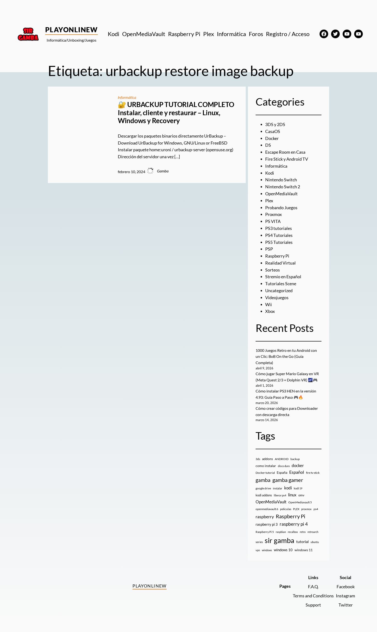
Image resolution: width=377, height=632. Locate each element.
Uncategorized (279, 290)
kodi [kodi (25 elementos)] (288, 488)
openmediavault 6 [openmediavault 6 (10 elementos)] (267, 509)
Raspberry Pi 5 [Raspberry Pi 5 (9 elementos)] (265, 532)
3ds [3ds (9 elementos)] (258, 459)
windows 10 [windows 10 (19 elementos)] (283, 550)
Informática (127, 97)
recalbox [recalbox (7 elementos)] (293, 531)
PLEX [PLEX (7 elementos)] (296, 509)
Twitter (346, 604)
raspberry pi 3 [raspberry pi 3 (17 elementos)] (267, 524)
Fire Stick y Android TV (286, 159)
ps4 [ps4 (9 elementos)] (316, 509)
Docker (272, 138)
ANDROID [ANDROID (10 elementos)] (282, 459)
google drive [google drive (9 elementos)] (263, 488)
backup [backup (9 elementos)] (295, 459)
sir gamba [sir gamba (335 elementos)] (279, 540)
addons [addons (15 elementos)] (267, 459)
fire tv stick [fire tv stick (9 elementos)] (313, 472)
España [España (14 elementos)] (282, 472)
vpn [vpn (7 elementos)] (258, 550)
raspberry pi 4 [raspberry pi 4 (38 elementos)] (294, 524)
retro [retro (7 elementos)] (303, 531)
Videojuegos (277, 297)
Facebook (346, 586)
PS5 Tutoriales (279, 242)
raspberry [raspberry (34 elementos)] (265, 516)
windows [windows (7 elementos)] (267, 550)
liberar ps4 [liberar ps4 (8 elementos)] (280, 495)
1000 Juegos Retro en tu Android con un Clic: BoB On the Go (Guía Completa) (286, 356)
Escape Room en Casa (285, 152)
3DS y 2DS (275, 124)
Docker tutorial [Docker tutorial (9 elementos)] (265, 472)
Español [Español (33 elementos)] (296, 472)
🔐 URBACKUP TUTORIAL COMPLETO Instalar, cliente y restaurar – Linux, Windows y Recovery (176, 113)
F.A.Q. (313, 586)
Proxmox (273, 214)
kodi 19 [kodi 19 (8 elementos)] (298, 488)
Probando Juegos (281, 207)
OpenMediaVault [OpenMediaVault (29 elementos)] (271, 501)
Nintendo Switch (281, 179)
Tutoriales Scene (280, 283)
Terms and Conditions (313, 595)
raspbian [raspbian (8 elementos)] (281, 531)
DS (268, 145)
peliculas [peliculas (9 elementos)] (285, 509)
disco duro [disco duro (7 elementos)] (284, 466)
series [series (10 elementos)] (259, 542)
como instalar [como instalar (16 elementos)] (266, 466)
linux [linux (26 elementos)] (292, 494)
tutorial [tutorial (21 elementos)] (302, 541)
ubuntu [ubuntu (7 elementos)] (315, 542)
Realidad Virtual (280, 262)
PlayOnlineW (71, 29)
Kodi (269, 173)
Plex (269, 200)
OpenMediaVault (281, 193)
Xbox (270, 311)
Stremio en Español (283, 276)
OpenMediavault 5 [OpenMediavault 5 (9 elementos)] (300, 502)
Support (313, 604)
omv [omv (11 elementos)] (301, 495)
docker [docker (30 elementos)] (298, 465)
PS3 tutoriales (278, 228)
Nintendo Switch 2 (282, 186)
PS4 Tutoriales (279, 235)
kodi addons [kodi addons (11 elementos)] (264, 495)
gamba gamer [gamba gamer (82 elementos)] (287, 480)
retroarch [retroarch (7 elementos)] (313, 531)
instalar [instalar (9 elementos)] (277, 488)
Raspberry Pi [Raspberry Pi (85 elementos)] (290, 516)
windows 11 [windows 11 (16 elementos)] (304, 550)
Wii (268, 304)
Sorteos (272, 269)
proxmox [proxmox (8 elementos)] (306, 509)
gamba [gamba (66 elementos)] (263, 480)
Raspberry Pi (277, 256)
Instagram (345, 595)
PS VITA (273, 221)
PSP (269, 249)
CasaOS (272, 131)
